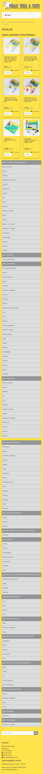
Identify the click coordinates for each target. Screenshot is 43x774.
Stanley (5, 495)
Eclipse (5, 460)
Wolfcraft (6, 24)
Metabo (5, 347)
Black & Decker (7, 167)
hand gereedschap (11, 442)
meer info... (8, 72)
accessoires (9, 264)
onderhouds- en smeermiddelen (17, 663)
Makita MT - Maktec (9, 228)
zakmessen (8, 711)
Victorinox (6, 716)
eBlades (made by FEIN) (10, 308)
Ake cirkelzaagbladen (9, 268)
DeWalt (5, 175)
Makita (5, 219)
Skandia (5, 491)
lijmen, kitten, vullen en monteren (18, 636)
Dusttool (5, 299)
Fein (4, 202)
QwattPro (6, 566)
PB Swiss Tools (7, 482)
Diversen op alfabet (9, 290)
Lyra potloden (7, 553)
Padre (5, 478)
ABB (4, 623)
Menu (8, 15)
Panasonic (6, 233)
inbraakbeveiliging (11, 597)
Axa (4, 601)
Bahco (5, 272)
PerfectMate (6, 237)
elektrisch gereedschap (14, 162)
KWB (4, 215)
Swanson (6, 500)
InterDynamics (7, 334)
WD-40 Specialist (8, 685)
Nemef (5, 610)
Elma (4, 702)
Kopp (4, 632)
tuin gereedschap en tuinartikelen (18, 530)
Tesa (4, 658)
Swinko (5, 250)
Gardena (5, 535)
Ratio (4, 486)
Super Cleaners (8, 680)
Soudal (5, 649)
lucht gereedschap (12, 513)
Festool (5, 206)
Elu (4, 198)
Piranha (5, 356)
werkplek (8, 539)
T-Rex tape (6, 654)
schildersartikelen (12, 689)
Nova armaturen (8, 557)
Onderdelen (9, 378)
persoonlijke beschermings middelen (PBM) (21, 574)
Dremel (5, 184)
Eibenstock (6, 189)
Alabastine (6, 641)
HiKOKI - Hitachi (8, 211)
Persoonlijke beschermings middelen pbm (21, 22)
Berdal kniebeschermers (10, 579)
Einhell (5, 193)
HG (4, 676)
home (3, 22)
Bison (4, 645)
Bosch (5, 171)
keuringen (8, 255)
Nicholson (6, 473)
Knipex (5, 464)
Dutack (5, 303)
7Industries (6, 447)
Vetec (4, 570)
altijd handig (9, 720)
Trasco (5, 369)
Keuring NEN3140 (8, 259)
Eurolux (5, 544)
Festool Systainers (8, 325)
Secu (4, 614)
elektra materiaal (11, 619)
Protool (5, 242)
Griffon (5, 672)
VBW (4, 504)
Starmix (5, 246)
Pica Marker (6, 561)
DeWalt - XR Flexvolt (9, 180)
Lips (4, 605)
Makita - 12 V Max (8, 224)
